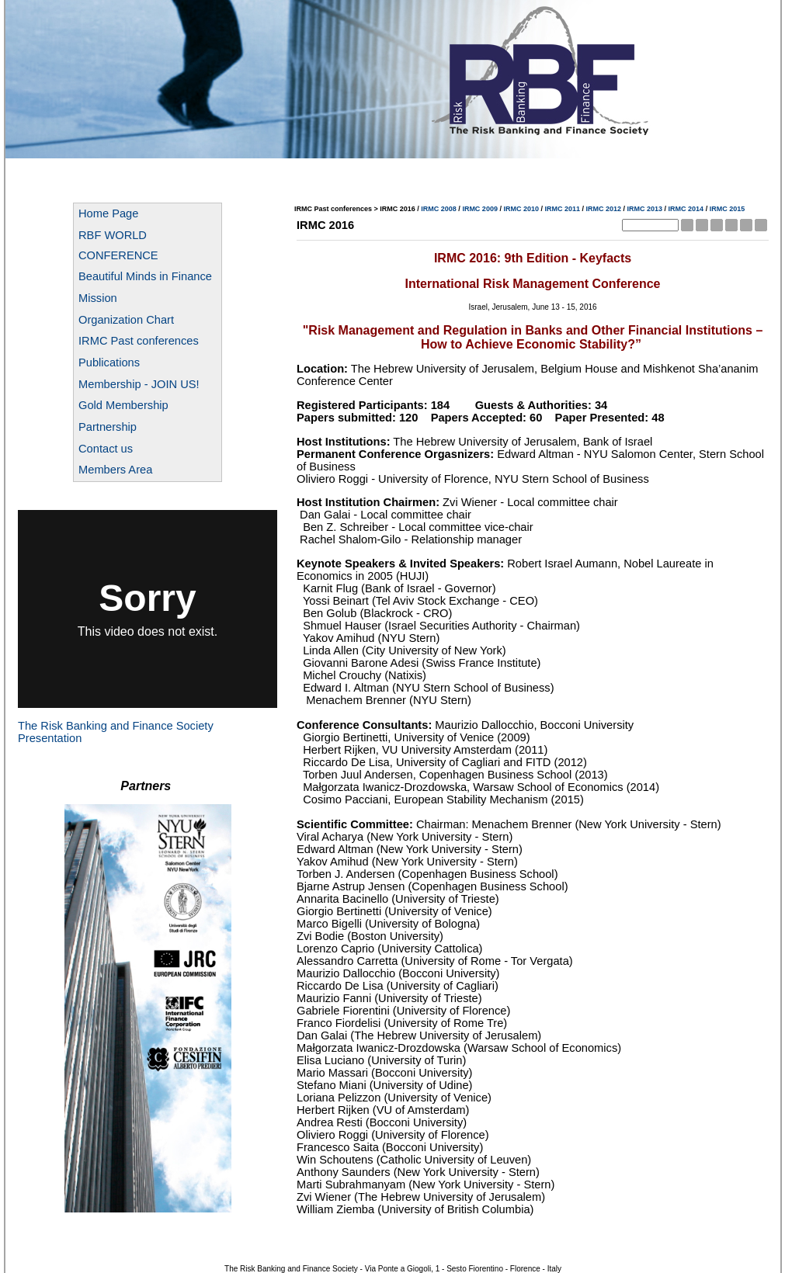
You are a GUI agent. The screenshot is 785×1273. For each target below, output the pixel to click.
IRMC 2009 (480, 209)
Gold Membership (123, 405)
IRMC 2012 (604, 209)
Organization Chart (126, 320)
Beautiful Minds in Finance (145, 276)
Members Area (115, 469)
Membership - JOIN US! (139, 384)
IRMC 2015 (727, 209)
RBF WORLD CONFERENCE (118, 245)
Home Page (108, 213)
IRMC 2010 (521, 209)
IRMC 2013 (645, 209)
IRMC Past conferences (138, 341)
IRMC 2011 (562, 209)
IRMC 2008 (439, 209)
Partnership (107, 427)
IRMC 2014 (686, 209)
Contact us (105, 448)
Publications (109, 362)
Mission (97, 298)
